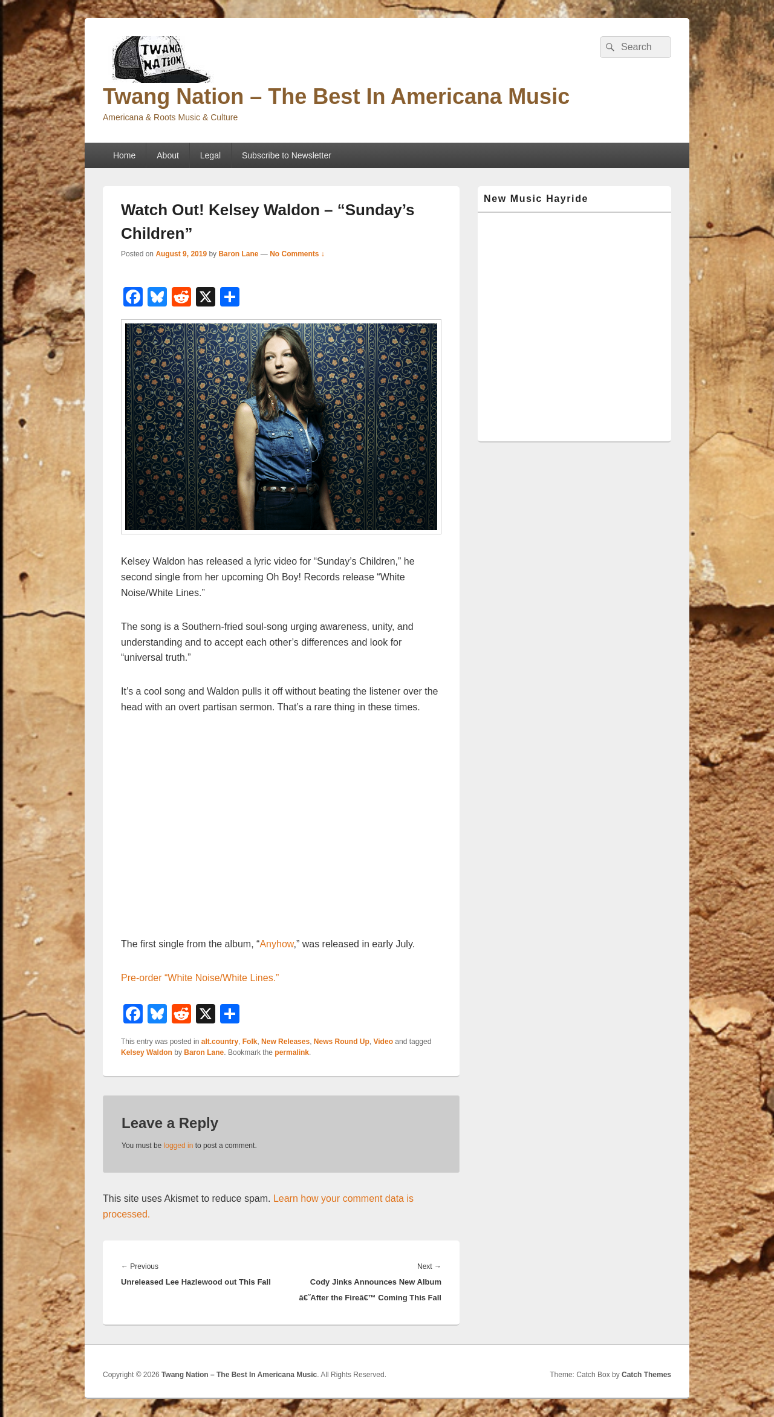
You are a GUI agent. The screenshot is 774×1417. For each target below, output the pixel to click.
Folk (250, 1041)
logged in (179, 1145)
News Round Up (341, 1041)
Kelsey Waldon (146, 1052)
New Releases (285, 1041)
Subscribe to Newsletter (286, 155)
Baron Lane (238, 254)
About (168, 155)
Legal (210, 155)
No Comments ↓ (297, 254)
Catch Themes (646, 1374)
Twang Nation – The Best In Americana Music (336, 96)
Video (383, 1041)
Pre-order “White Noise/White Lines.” (200, 978)
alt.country (219, 1041)
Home (124, 155)
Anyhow (276, 944)
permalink (292, 1052)
